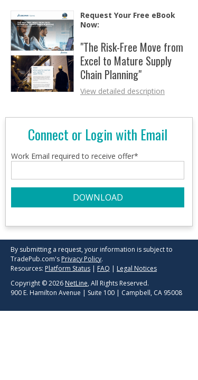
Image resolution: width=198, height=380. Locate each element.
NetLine (76, 283)
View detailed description (122, 91)
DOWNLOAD (98, 197)
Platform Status (67, 268)
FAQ (103, 268)
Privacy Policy (81, 258)
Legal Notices (137, 268)
